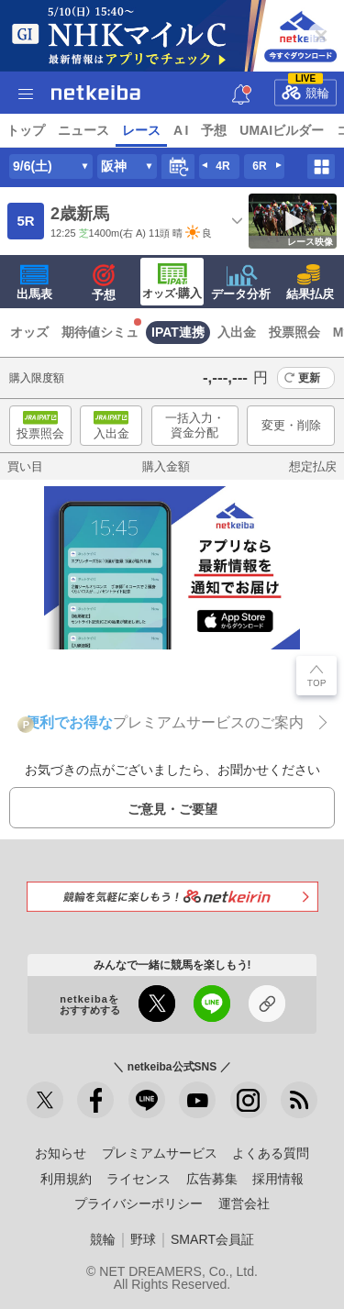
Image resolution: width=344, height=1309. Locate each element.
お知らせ (60, 1153)
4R (222, 166)
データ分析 (241, 282)
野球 (143, 1239)
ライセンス (138, 1178)
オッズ (29, 332)
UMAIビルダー (281, 130)
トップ (25, 130)
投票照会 (294, 332)
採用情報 (278, 1178)
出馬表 (34, 282)
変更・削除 (291, 425)
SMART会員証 (212, 1239)
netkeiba (95, 93)
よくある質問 (270, 1153)
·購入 (172, 281)
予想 (214, 130)
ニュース (83, 130)
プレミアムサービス (159, 1153)
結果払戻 (310, 282)
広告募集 (212, 1178)
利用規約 (66, 1178)
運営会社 (244, 1203)
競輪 (305, 89)
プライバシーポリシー (138, 1203)
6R (259, 166)
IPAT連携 (178, 332)
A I (180, 130)
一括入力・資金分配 (195, 425)
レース (141, 130)
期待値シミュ (100, 332)
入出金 (236, 332)
